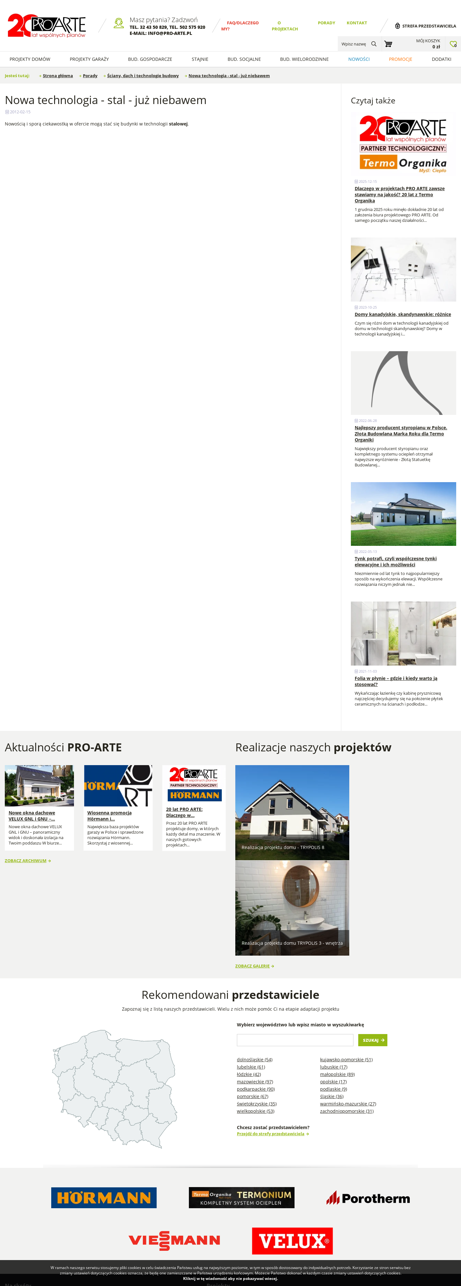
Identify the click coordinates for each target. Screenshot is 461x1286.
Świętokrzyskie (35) (257, 1001)
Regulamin (21, 1213)
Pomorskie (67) (252, 993)
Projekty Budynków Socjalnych (284, 1223)
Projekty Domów (228, 1195)
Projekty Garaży (89, 59)
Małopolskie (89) (337, 971)
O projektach (23, 1204)
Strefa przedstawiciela (429, 26)
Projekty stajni (279, 1210)
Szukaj (371, 937)
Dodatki (441, 59)
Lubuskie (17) (333, 964)
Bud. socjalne (244, 59)
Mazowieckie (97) (255, 978)
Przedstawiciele (93, 1213)
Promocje (400, 59)
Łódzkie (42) (249, 971)
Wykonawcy (89, 1204)
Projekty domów (30, 59)
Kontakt (357, 23)
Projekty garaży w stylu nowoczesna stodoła (283, 1241)
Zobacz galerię (252, 863)
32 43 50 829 (153, 27)
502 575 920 (192, 27)
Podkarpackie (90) (256, 986)
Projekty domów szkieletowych (281, 1198)
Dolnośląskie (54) (254, 956)
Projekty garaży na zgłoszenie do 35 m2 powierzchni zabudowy (385, 1204)
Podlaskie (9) (333, 986)
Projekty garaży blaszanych (346, 1195)
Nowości (359, 59)
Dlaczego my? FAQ (29, 1195)
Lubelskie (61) (251, 964)
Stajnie (200, 59)
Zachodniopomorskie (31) (347, 1008)
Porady (326, 23)
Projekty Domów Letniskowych (228, 1232)
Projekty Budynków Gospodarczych (231, 1216)
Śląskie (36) (332, 993)
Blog (148, 1195)
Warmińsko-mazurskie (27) (348, 1001)
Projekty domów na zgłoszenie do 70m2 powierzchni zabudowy (385, 1213)
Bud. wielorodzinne (304, 59)
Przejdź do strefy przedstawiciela (270, 1030)
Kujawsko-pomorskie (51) (346, 956)
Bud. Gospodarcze (150, 59)
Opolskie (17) (333, 978)
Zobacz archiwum (25, 857)
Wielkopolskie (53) (255, 1008)
